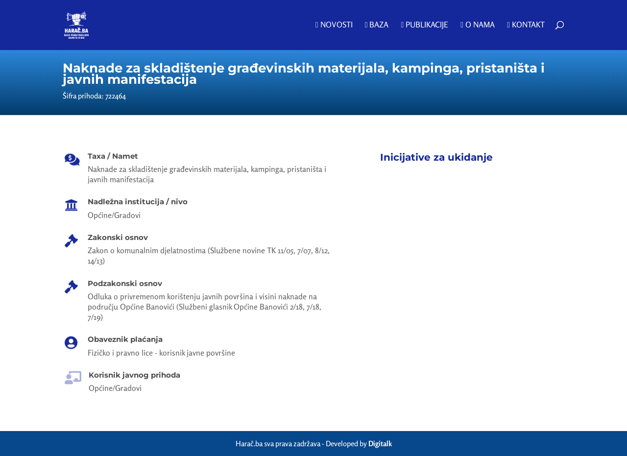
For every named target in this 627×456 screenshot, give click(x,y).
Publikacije (424, 25)
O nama (477, 25)
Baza (377, 25)
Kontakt (526, 25)
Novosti (334, 25)
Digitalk (380, 443)
